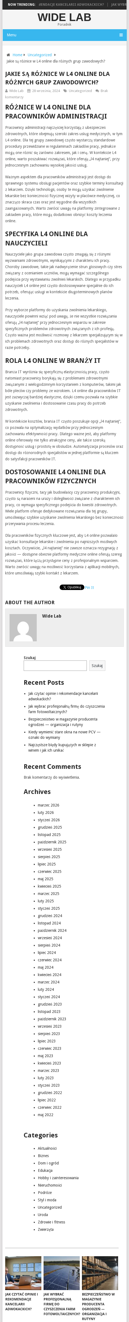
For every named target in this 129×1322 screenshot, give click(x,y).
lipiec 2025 (47, 864)
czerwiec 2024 (50, 960)
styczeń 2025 (49, 908)
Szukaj (30, 658)
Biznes (43, 1156)
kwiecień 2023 (49, 1063)
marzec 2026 (48, 805)
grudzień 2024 (50, 916)
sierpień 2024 (49, 945)
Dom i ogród (48, 1163)
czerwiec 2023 (50, 1048)
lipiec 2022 (47, 1100)
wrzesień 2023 (50, 1026)
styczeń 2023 (49, 1085)
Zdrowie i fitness (51, 1222)
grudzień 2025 (50, 827)
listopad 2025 (49, 834)
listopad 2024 (49, 923)
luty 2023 (46, 1078)
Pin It (89, 587)
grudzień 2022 (50, 1092)
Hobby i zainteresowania (58, 1178)
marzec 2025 (48, 893)
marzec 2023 (48, 1070)
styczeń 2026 (49, 820)
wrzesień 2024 (50, 938)
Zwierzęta (46, 1229)
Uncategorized (80, 91)
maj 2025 (45, 879)
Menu (11, 35)
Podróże (45, 1192)
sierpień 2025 (49, 857)
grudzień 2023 (50, 1004)
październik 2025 (52, 842)
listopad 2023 (49, 1011)
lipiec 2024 (47, 952)
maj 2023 (45, 1056)
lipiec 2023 (47, 1041)
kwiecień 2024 (49, 975)
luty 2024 (46, 989)
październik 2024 (52, 930)
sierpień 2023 (49, 1033)
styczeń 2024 (49, 997)
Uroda (43, 1215)
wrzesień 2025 (50, 849)
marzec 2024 (48, 982)
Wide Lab (64, 17)
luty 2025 (46, 901)
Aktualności (47, 1148)
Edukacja (45, 1170)
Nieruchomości (50, 1185)
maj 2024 (45, 967)
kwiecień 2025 (49, 886)
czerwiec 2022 (50, 1107)
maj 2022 (45, 1115)
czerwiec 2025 (50, 871)
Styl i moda (47, 1200)
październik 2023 (52, 1019)
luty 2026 (46, 812)
